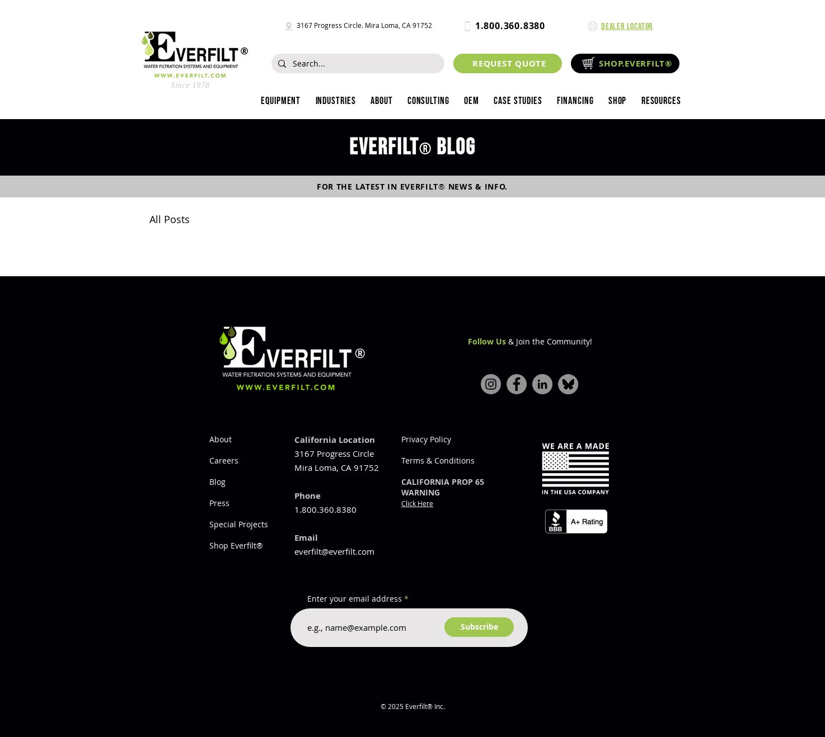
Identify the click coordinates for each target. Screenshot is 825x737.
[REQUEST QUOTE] (507, 63)
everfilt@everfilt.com (334, 551)
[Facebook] (517, 384)
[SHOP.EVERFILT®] (625, 63)
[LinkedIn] (542, 384)
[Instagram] (491, 384)
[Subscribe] (479, 627)
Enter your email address (354, 599)
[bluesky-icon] (568, 384)
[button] (335, 101)
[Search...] (357, 64)
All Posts (169, 219)
